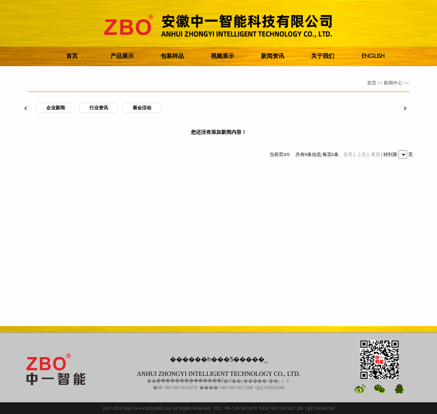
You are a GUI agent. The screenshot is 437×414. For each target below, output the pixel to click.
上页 (361, 154)
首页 (348, 154)
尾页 (375, 154)
